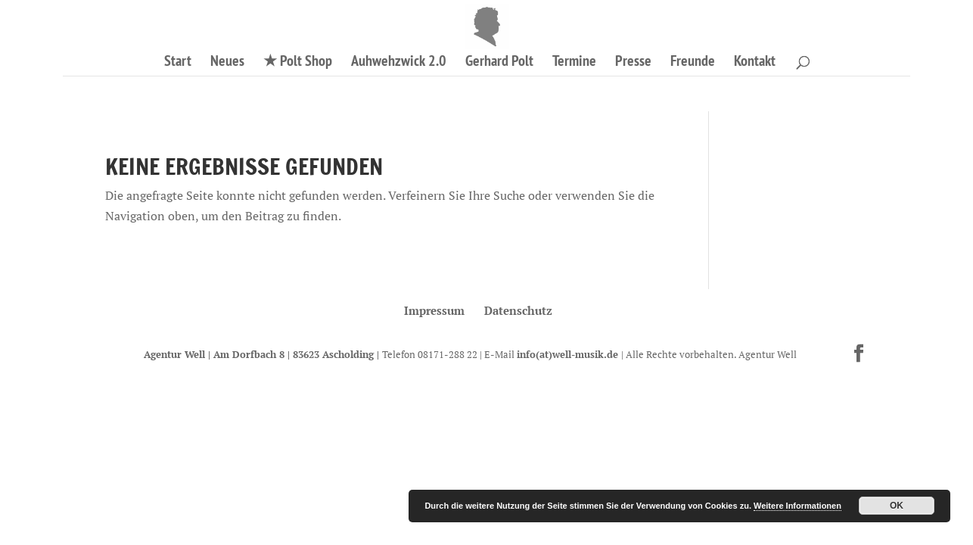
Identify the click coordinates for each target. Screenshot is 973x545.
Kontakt (755, 62)
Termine (574, 62)
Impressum (434, 310)
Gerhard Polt (499, 62)
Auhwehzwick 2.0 (398, 62)
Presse (633, 62)
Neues (227, 62)
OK (896, 505)
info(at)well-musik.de (569, 354)
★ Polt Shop (297, 62)
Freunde (692, 62)
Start (177, 62)
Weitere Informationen (797, 505)
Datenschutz (518, 310)
